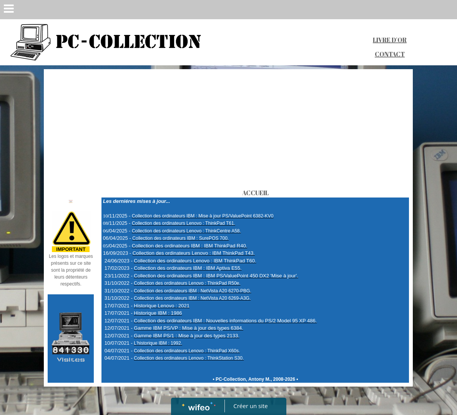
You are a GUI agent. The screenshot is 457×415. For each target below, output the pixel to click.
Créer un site (250, 406)
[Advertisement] (228, 130)
